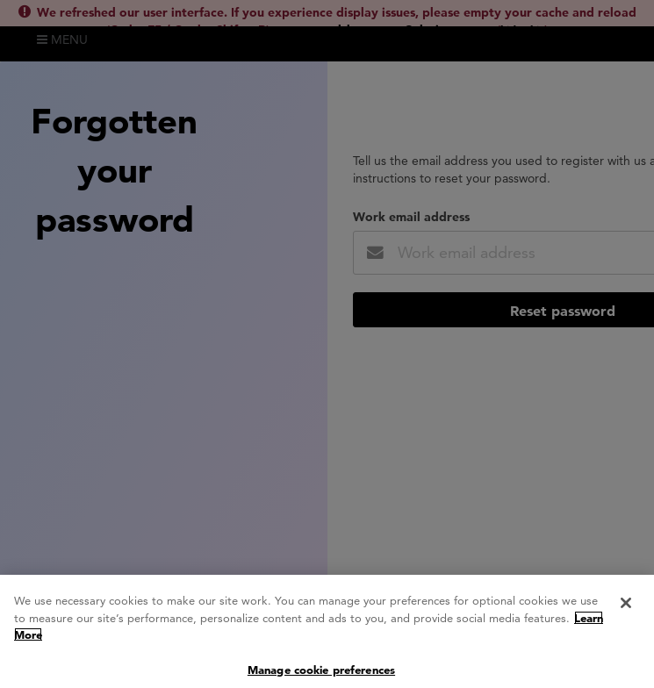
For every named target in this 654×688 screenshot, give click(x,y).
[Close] (626, 608)
